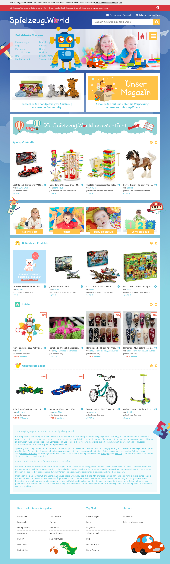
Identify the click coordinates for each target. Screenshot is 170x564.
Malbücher (22, 544)
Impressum (128, 516)
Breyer (130, 187)
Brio (17, 55)
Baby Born (22, 533)
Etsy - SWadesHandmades (65, 350)
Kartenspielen (119, 476)
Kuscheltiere (30, 231)
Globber (130, 412)
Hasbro (43, 52)
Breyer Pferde (46, 55)
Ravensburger (22, 42)
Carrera (43, 45)
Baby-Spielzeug (103, 231)
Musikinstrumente (28, 453)
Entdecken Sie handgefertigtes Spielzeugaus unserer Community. (47, 105)
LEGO (92, 289)
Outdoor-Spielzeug (78, 469)
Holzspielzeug (23, 527)
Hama (42, 49)
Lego (17, 45)
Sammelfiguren (56, 539)
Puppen (31, 442)
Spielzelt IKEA (46, 59)
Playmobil (20, 49)
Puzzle (67, 231)
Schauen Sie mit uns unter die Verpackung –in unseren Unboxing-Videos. (123, 105)
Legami (19, 289)
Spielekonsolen (110, 451)
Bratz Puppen (46, 42)
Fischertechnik (22, 59)
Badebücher (23, 550)
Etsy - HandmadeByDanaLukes (104, 350)
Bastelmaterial (140, 439)
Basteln (20, 539)
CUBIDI (93, 187)
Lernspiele (22, 522)
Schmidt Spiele (22, 52)
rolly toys (20, 412)
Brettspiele (22, 516)
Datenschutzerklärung (133, 522)
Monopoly (105, 453)
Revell (56, 289)
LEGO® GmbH (22, 187)
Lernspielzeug (140, 231)
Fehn (18, 350)
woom (93, 412)
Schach (118, 453)
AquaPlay (57, 412)
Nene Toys (58, 187)
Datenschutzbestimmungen (106, 2)
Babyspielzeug (56, 533)
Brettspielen (102, 476)
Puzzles (52, 522)
